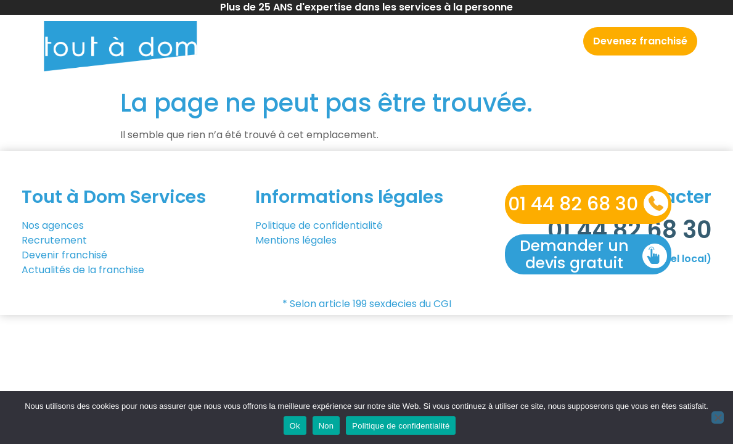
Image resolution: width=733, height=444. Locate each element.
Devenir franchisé (66, 255)
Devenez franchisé (640, 41)
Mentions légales (296, 240)
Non (326, 425)
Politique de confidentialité (319, 225)
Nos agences (362, 41)
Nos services (448, 41)
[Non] (717, 417)
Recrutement (535, 41)
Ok (295, 425)
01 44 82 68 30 (573, 204)
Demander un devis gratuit (574, 254)
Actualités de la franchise (83, 270)
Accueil (295, 41)
